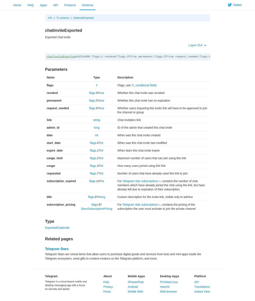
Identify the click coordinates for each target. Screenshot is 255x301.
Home (17, 5)
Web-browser (168, 291)
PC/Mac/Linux (169, 282)
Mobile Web (135, 291)
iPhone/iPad (135, 282)
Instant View (202, 291)
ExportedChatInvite (57, 227)
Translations (202, 286)
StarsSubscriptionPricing (97, 208)
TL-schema (62, 18)
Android (133, 286)
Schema (87, 5)
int (96, 135)
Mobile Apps (136, 276)
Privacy (108, 286)
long (96, 127)
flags (92, 93)
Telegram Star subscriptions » (141, 181)
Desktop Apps (169, 276)
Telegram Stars (57, 249)
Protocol (70, 5)
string (96, 120)
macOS (165, 286)
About (107, 276)
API (55, 5)
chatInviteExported (83, 18)
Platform (200, 276)
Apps (43, 5)
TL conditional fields (144, 85)
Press (107, 291)
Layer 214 (198, 45)
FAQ (31, 5)
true (101, 93)
